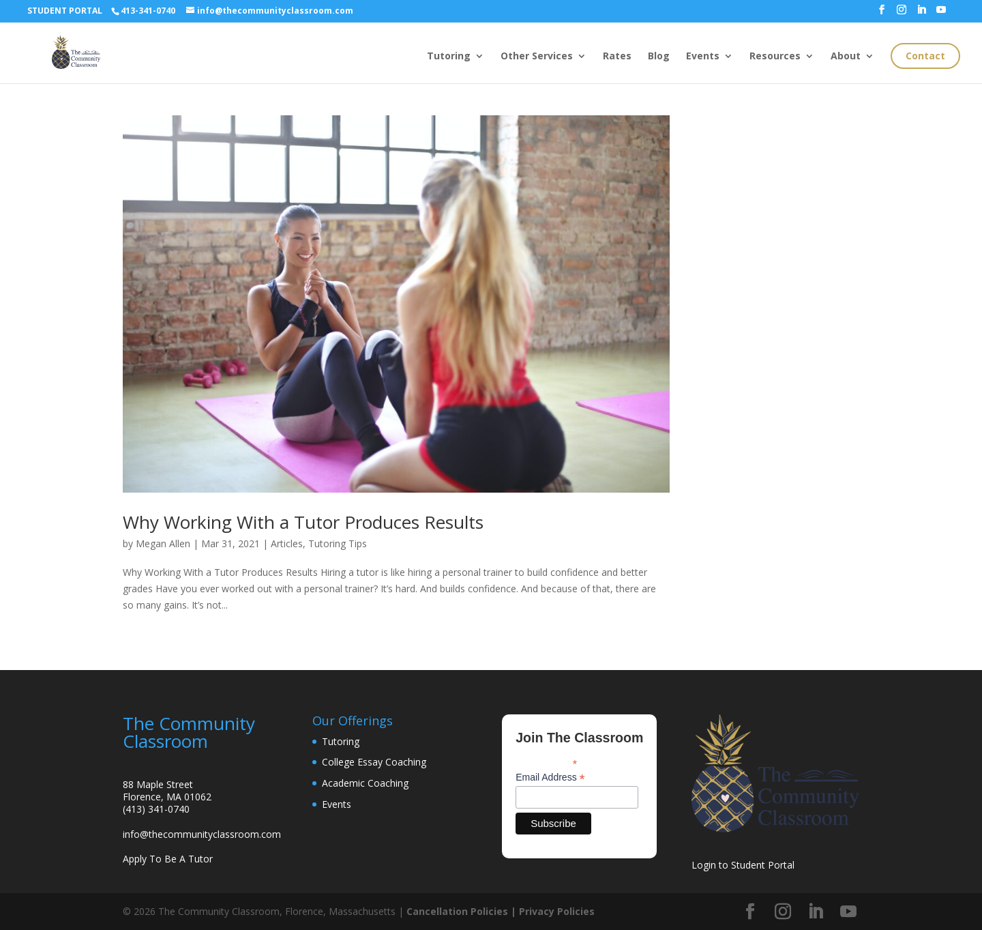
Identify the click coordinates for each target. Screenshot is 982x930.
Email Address (550, 777)
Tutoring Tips (337, 543)
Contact (925, 55)
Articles (287, 543)
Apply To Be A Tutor (168, 858)
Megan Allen (163, 543)
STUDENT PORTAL (64, 10)
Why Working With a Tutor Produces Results (303, 522)
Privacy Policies (557, 911)
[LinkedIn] (921, 14)
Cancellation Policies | (462, 911)
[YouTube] (941, 14)
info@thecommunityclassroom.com (202, 834)
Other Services (537, 56)
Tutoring (449, 56)
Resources (775, 56)
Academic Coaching (365, 782)
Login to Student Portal (742, 864)
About (846, 56)
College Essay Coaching (374, 761)
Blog (659, 56)
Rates (617, 56)
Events (702, 56)
